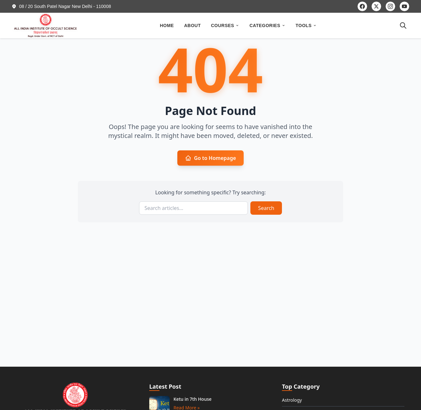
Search (266, 208)
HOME (167, 25)
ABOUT (192, 25)
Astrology (292, 400)
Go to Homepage (210, 158)
